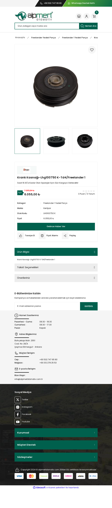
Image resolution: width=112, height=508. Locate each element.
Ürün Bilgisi (23, 251)
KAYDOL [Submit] (89, 306)
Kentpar (47, 208)
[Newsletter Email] (56, 306)
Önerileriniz (23, 277)
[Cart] (94, 16)
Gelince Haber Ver (56, 226)
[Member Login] (86, 16)
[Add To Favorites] (92, 50)
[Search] (56, 26)
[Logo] (34, 16)
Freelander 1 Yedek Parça (55, 203)
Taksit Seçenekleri (27, 267)
